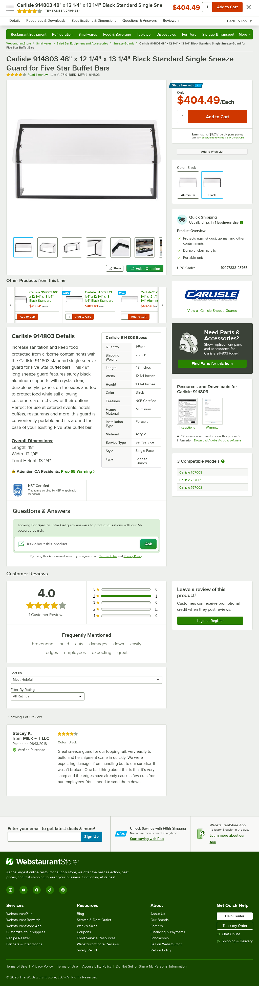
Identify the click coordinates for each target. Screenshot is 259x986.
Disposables (166, 34)
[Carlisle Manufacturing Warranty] (212, 413)
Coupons (84, 932)
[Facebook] (37, 890)
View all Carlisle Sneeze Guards (212, 311)
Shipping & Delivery (235, 941)
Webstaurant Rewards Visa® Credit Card (222, 137)
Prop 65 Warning (76, 471)
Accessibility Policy (97, 966)
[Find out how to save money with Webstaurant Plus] (11, 293)
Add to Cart (27, 316)
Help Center (234, 916)
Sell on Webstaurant (166, 944)
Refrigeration (62, 34)
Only (180, 92)
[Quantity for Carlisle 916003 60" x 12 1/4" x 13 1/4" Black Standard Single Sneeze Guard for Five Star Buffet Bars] (13, 317)
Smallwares (88, 34)
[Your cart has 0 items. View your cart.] (245, 19)
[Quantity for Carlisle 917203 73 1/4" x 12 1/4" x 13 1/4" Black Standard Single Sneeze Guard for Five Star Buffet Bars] (68, 317)
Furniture (189, 34)
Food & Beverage (117, 34)
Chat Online (228, 934)
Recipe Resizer (18, 938)
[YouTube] (23, 890)
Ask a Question (145, 268)
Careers (156, 926)
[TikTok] (50, 890)
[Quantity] (182, 116)
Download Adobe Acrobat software (217, 440)
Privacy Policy (133, 556)
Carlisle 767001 (190, 480)
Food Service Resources (96, 938)
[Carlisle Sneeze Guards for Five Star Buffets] (187, 413)
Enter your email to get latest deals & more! (51, 828)
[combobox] (120, 19)
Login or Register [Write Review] (210, 621)
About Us (157, 914)
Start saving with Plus (147, 839)
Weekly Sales (87, 926)
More (245, 34)
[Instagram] (10, 890)
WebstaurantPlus (19, 914)
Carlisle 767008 (190, 472)
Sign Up (91, 836)
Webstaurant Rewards (23, 920)
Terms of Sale (16, 966)
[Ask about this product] (86, 544)
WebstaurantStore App (23, 926)
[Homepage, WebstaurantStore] (37, 18)
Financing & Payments (167, 932)
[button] (23, 247)
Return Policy (160, 950)
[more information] (242, 222)
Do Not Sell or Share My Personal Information (151, 966)
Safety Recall (87, 950)
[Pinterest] (63, 890)
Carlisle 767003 (190, 487)
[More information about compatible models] (223, 461)
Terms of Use (108, 556)
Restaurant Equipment (28, 34)
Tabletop (143, 34)
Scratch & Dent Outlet (94, 920)
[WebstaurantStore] (69, 862)
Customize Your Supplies (25, 932)
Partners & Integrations (24, 944)
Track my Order (235, 926)
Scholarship (159, 938)
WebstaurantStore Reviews (98, 944)
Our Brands (159, 920)
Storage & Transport (218, 34)
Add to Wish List (212, 151)
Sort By (16, 673)
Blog (80, 914)
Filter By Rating (23, 689)
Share (114, 268)
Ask (148, 544)
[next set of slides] (162, 305)
